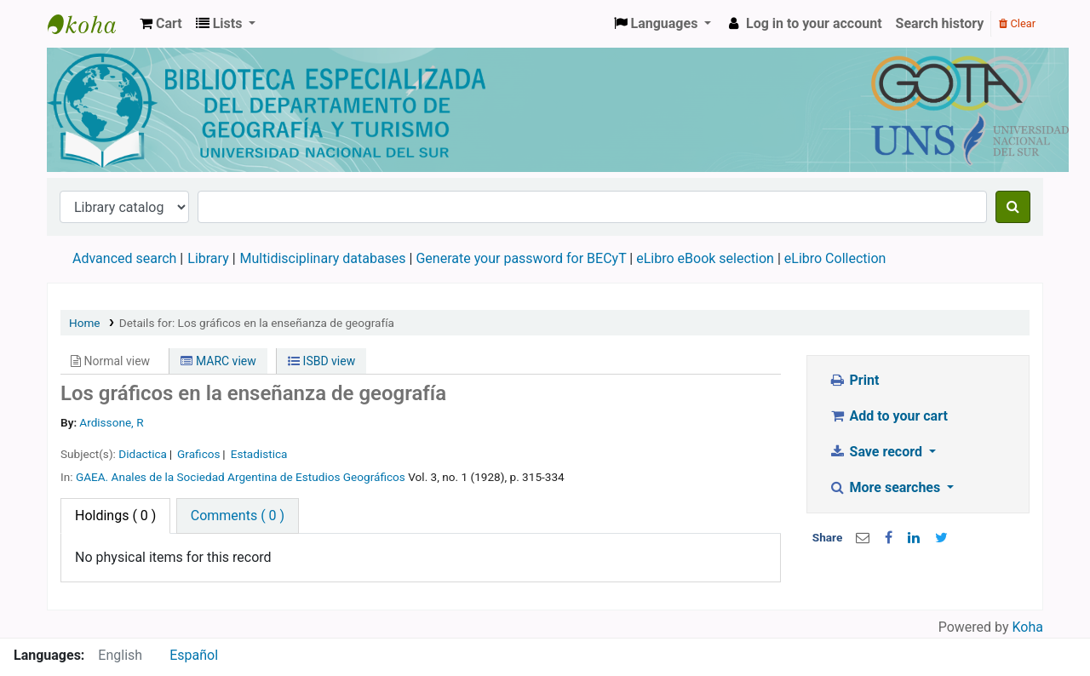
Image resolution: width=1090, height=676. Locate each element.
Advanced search (124, 258)
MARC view (218, 361)
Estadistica (259, 454)
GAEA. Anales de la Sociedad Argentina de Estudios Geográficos (240, 477)
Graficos (198, 454)
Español (193, 655)
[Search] (1012, 207)
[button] (161, 24)
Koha (1028, 627)
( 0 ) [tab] (115, 515)
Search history (940, 23)
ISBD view (321, 361)
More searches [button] (886, 487)
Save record (877, 452)
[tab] (237, 516)
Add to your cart (888, 416)
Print (854, 380)
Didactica (142, 454)
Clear (1017, 23)
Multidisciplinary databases (325, 258)
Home (84, 322)
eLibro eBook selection (706, 258)
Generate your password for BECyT (521, 258)
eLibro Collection (835, 258)
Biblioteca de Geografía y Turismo (90, 24)
